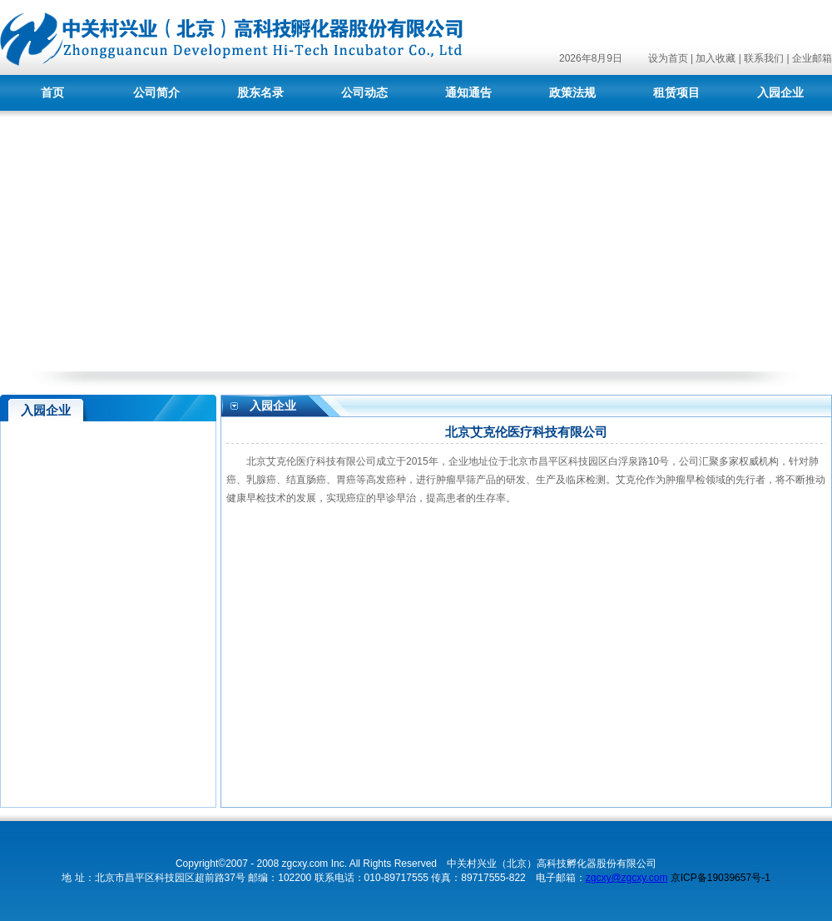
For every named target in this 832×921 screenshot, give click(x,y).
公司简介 (156, 93)
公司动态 (364, 93)
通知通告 (468, 93)
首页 (52, 93)
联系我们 (764, 58)
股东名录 (260, 93)
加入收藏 (715, 58)
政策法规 (572, 93)
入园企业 (780, 93)
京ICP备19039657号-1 (720, 878)
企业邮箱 (812, 58)
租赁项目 (676, 93)
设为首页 (668, 58)
